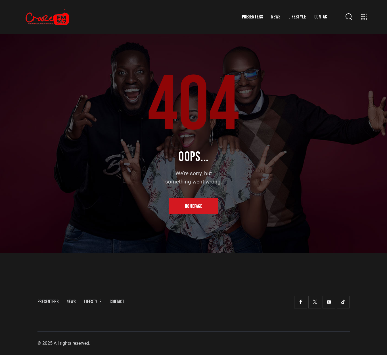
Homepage (193, 206)
